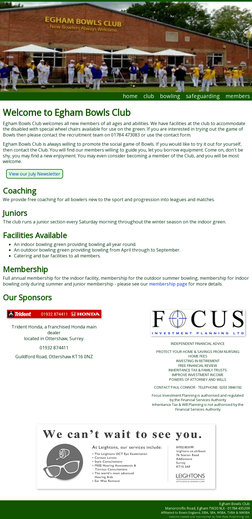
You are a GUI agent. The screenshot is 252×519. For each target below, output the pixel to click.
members (237, 96)
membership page (168, 284)
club (148, 96)
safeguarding (203, 96)
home (130, 96)
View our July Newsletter (34, 174)
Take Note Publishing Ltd (232, 516)
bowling (170, 96)
